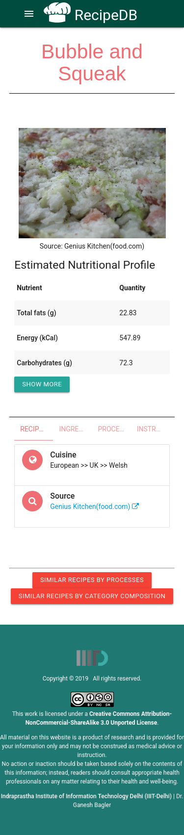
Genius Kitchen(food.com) (94, 506)
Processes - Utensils (114, 429)
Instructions (153, 429)
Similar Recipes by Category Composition (92, 596)
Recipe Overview (36, 429)
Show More (42, 384)
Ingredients (75, 429)
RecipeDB (90, 15)
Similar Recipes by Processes (92, 579)
